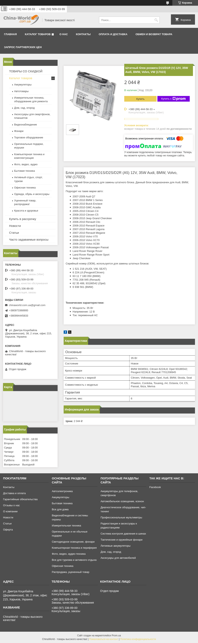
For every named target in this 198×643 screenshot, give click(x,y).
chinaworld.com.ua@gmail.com (27, 305)
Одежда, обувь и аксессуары (31, 194)
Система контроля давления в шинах (123, 533)
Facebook (155, 487)
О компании (10, 511)
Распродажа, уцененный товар (70, 572)
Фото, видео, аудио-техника (68, 553)
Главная (10, 34)
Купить (140, 98)
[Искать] (156, 20)
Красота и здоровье (26, 210)
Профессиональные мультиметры (121, 517)
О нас (63, 34)
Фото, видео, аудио (26, 164)
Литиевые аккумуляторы (116, 545)
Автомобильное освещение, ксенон (122, 501)
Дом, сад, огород (24, 107)
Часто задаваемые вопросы (28, 239)
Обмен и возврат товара (154, 34)
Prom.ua (116, 635)
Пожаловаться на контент (103, 639)
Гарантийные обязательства (20, 499)
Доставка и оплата (14, 493)
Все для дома (60, 509)
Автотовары (21, 91)
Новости (15, 225)
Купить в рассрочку (22, 219)
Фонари (18, 131)
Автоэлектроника (62, 491)
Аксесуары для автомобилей (118, 557)
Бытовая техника (24, 170)
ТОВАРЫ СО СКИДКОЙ (25, 71)
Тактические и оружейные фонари (121, 539)
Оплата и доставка (113, 34)
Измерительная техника (66, 525)
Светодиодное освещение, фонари (73, 541)
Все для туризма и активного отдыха (74, 559)
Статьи (14, 232)
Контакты (83, 34)
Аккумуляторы (23, 84)
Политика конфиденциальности (138, 639)
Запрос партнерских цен (23, 47)
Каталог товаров (38, 34)
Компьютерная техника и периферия (74, 547)
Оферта (8, 529)
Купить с (173, 99)
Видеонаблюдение (25, 124)
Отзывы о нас (11, 505)
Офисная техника (25, 187)
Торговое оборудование (28, 137)
